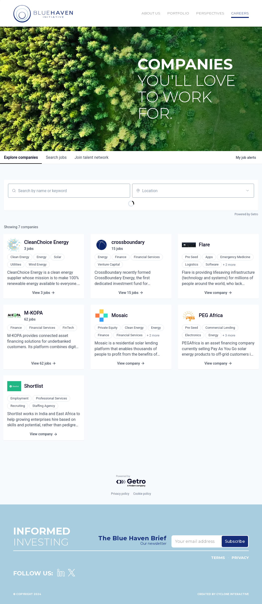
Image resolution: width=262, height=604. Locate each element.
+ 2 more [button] (229, 265)
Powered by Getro (246, 214)
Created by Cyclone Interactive (223, 594)
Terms (218, 557)
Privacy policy (120, 493)
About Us (151, 13)
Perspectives (210, 13)
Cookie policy (142, 493)
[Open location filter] (247, 190)
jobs (56, 157)
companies (21, 157)
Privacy (240, 557)
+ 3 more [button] (228, 335)
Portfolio (178, 13)
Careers (240, 13)
